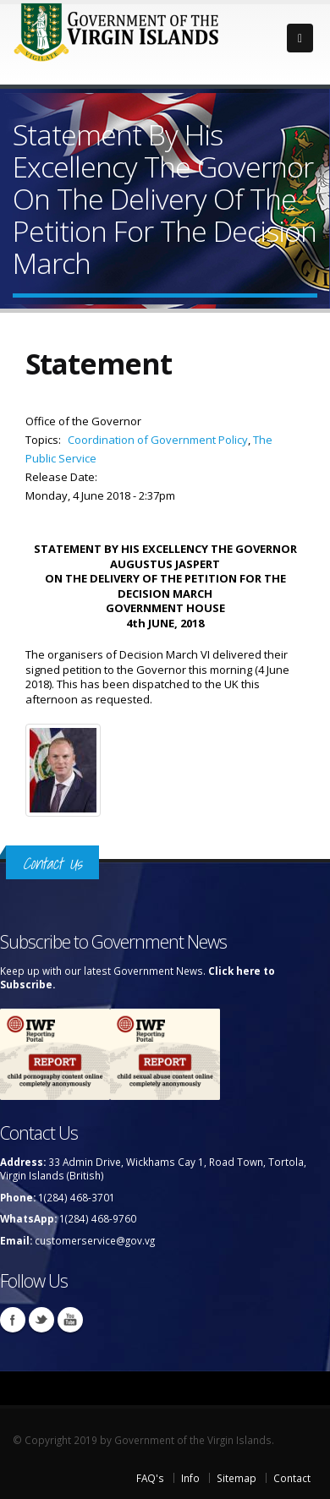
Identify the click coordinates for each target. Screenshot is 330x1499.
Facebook (12, 1319)
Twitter (41, 1319)
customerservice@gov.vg (95, 1240)
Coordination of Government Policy (158, 439)
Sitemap (236, 1478)
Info (190, 1478)
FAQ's (150, 1478)
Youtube (70, 1319)
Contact (292, 1478)
